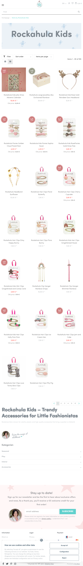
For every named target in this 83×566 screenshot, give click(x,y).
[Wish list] (72, 3)
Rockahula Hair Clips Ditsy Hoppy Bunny (14, 242)
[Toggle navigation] (3, 4)
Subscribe (67, 511)
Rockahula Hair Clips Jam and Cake (69, 336)
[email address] (41, 511)
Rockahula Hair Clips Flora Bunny (41, 242)
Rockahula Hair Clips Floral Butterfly (41, 193)
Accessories (6, 467)
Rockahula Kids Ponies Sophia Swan (41, 145)
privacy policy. (46, 519)
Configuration (63, 551)
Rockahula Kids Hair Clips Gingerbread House (69, 242)
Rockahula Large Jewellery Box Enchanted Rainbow (41, 96)
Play (3, 456)
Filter (7, 57)
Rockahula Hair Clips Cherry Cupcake (69, 193)
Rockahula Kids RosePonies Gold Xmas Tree (69, 145)
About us (5, 537)
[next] (79, 404)
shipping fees (49, 564)
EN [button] (63, 3)
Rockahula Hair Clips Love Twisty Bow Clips (14, 384)
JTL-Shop (77, 564)
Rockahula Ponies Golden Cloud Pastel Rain (14, 145)
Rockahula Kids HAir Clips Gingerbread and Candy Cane (14, 287)
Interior (4, 462)
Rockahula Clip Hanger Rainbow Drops (41, 287)
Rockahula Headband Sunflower (13, 193)
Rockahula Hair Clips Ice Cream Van (41, 336)
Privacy (31, 537)
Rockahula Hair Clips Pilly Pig (41, 383)
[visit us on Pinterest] (11, 564)
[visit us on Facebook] (3, 564)
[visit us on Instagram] (15, 564)
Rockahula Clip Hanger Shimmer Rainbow (69, 287)
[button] (68, 3)
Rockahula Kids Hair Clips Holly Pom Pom (14, 336)
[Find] (39, 11)
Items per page (42, 57)
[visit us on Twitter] (7, 564)
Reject (63, 558)
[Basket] (78, 3)
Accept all (63, 545)
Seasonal (5, 451)
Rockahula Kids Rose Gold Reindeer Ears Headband (69, 96)
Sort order (19, 57)
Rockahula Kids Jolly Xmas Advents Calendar (14, 96)
